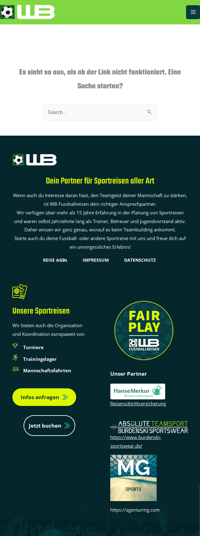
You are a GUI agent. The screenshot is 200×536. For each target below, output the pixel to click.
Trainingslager (40, 359)
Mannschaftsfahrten (47, 370)
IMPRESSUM (96, 260)
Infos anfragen (40, 397)
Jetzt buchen (45, 425)
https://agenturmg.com (135, 510)
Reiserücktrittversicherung (138, 403)
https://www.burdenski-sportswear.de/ (149, 436)
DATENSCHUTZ (140, 260)
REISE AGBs (55, 260)
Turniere (33, 347)
